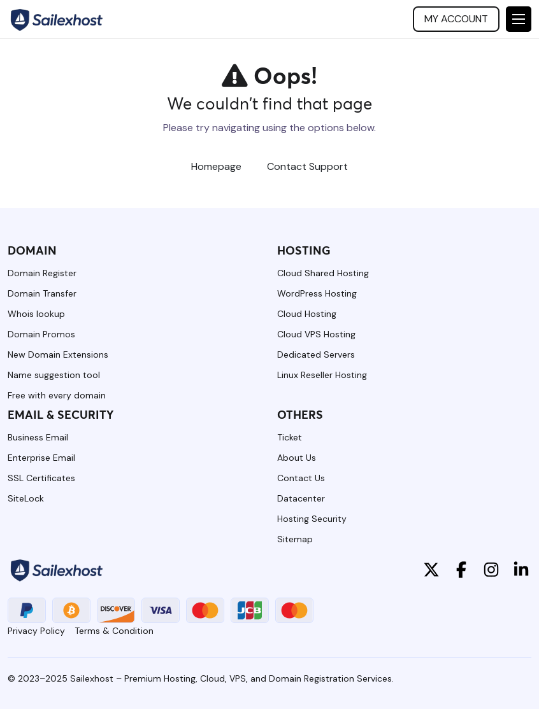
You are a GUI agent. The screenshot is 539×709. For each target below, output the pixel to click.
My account (456, 18)
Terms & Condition (114, 630)
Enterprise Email (41, 457)
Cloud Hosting (306, 313)
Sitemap (295, 539)
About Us (296, 457)
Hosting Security (312, 518)
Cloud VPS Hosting (316, 334)
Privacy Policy (36, 630)
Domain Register (42, 273)
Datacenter (301, 498)
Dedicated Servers (316, 354)
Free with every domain (57, 395)
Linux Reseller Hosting (322, 375)
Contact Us (301, 478)
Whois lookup (36, 313)
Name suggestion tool (54, 375)
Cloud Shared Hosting (323, 273)
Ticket (289, 437)
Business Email (38, 437)
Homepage (216, 166)
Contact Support (307, 166)
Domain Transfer (42, 293)
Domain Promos (41, 334)
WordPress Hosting (317, 293)
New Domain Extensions (58, 354)
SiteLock (26, 498)
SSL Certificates (41, 478)
